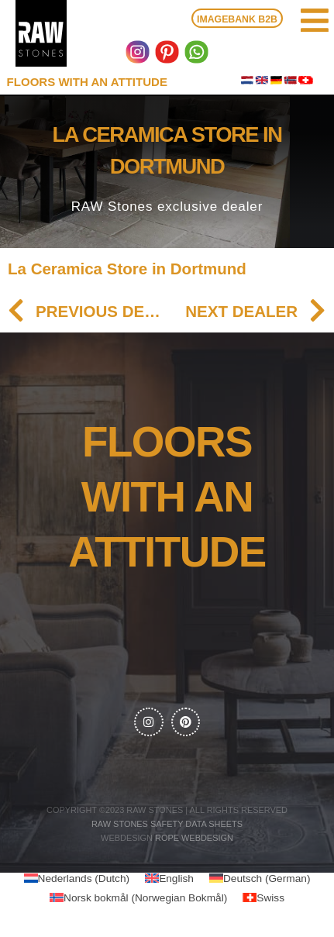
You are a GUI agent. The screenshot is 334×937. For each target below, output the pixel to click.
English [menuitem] (176, 878)
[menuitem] (77, 878)
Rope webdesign (194, 837)
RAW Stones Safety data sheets (167, 823)
